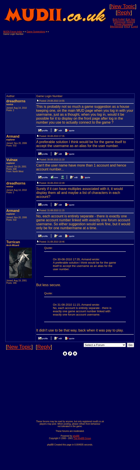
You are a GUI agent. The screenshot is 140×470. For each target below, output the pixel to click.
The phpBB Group (82, 438)
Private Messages (123, 24)
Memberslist (117, 26)
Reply (124, 12)
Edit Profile (118, 19)
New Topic (123, 6)
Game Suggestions (36, 31)
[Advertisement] (96, 61)
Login (134, 26)
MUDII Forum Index (12, 31)
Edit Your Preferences (124, 20)
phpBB (76, 436)
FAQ (127, 26)
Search (130, 22)
